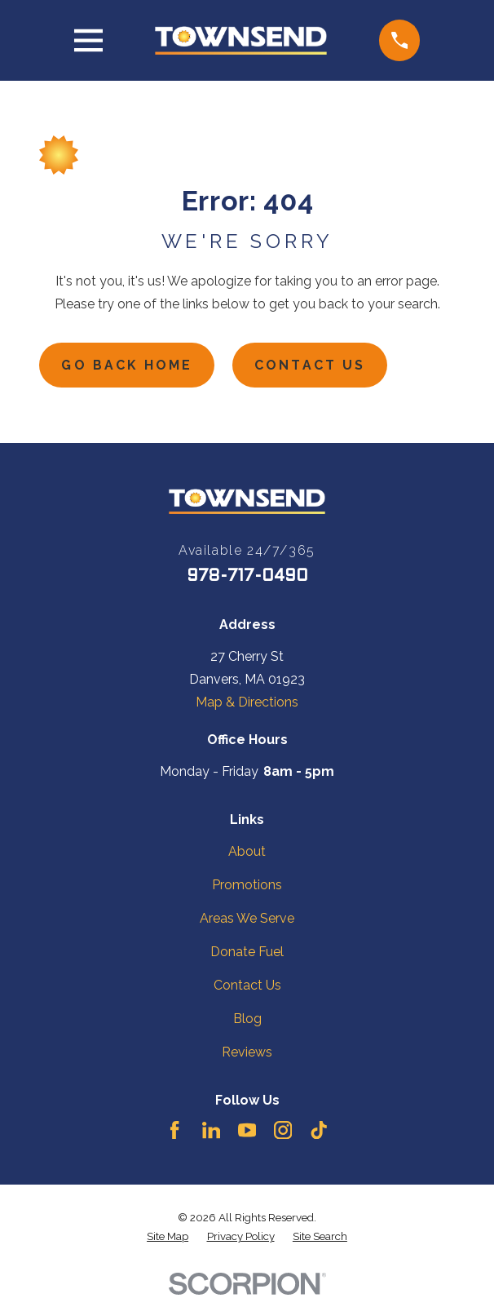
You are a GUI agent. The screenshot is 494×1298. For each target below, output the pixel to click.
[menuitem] (167, 1237)
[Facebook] (174, 1130)
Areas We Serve (247, 918)
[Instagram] (283, 1130)
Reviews (247, 1053)
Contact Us (312, 365)
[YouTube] (247, 1130)
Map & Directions (247, 703)
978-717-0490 (247, 577)
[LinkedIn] (211, 1130)
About (247, 851)
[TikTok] (319, 1130)
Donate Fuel (247, 951)
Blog (247, 1019)
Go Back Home (128, 365)
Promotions (247, 885)
